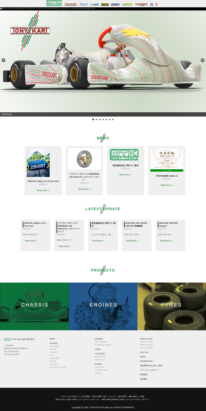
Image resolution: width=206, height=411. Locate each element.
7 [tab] (113, 119)
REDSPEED (54, 358)
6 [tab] (109, 119)
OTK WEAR (99, 367)
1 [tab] (93, 119)
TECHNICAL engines (103, 345)
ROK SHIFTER (101, 342)
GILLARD (53, 364)
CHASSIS (37, 10)
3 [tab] (100, 119)
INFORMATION (143, 10)
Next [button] (202, 60)
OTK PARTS (74, 10)
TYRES (62, 10)
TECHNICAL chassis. (58, 367)
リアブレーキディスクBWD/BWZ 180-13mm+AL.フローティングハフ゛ (84, 177)
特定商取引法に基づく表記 (151, 366)
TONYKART (54, 346)
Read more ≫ (43, 190)
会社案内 (143, 379)
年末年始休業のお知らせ (167, 176)
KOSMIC (53, 349)
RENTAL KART (102, 10)
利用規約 (143, 375)
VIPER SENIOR (146, 345)
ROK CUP (117, 10)
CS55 (51, 355)
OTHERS (88, 10)
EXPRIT (52, 361)
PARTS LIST (100, 360)
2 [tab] (96, 119)
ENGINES (50, 10)
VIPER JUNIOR (146, 342)
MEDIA (129, 10)
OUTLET (98, 373)
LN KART (53, 352)
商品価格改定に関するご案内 (126, 165)
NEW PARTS (100, 357)
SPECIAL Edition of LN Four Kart (43, 181)
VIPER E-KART (146, 348)
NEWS (26, 10)
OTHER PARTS (101, 370)
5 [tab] (106, 119)
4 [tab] (103, 119)
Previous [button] (3, 60)
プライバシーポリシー (149, 370)
